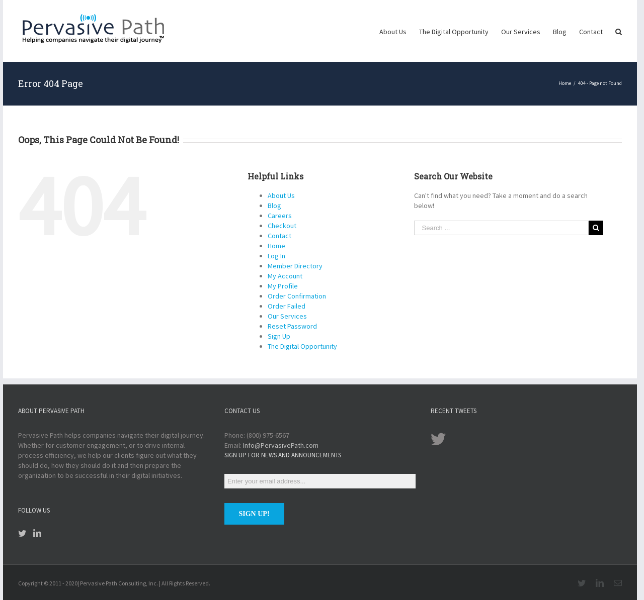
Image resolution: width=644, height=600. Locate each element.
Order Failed (286, 306)
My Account (285, 275)
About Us (281, 195)
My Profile (283, 285)
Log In (276, 255)
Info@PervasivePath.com (280, 445)
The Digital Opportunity (302, 346)
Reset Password (292, 326)
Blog (274, 205)
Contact (279, 235)
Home (276, 245)
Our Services (287, 316)
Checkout (282, 225)
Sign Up (279, 336)
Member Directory (295, 265)
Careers (280, 215)
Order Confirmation (297, 296)
